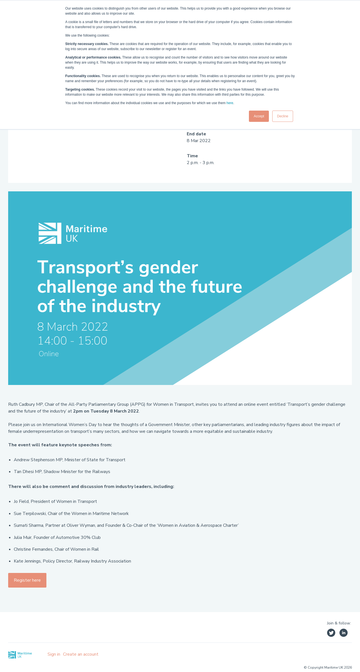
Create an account (80, 654)
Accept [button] (259, 116)
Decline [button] (282, 116)
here (229, 103)
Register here (27, 580)
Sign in (54, 654)
